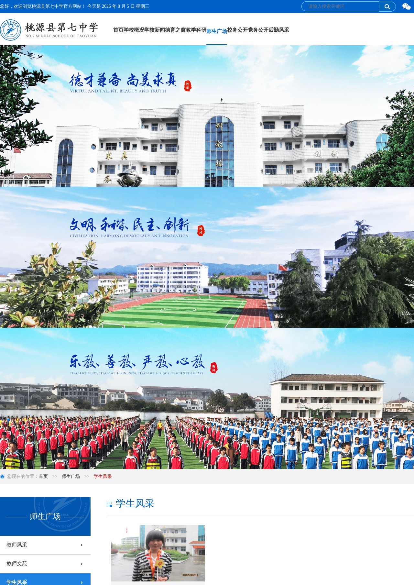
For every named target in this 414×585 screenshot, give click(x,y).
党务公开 (258, 30)
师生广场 (216, 31)
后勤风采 (278, 30)
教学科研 (196, 30)
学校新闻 (154, 30)
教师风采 (16, 544)
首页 (118, 30)
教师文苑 (16, 563)
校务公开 (237, 30)
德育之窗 (175, 30)
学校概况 (134, 30)
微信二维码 (406, 7)
